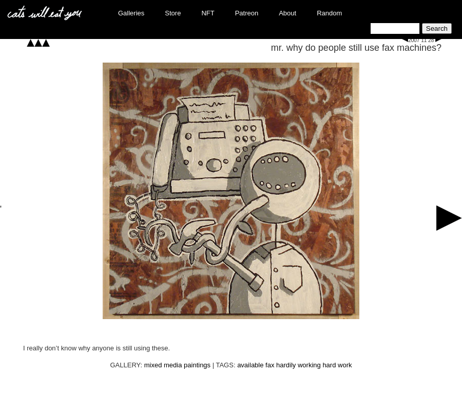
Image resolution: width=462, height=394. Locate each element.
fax (269, 365)
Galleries (131, 13)
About (287, 13)
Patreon (247, 13)
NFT (207, 13)
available (250, 365)
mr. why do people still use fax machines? (356, 48)
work (345, 365)
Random (329, 13)
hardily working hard (306, 365)
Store (173, 13)
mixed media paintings (177, 365)
